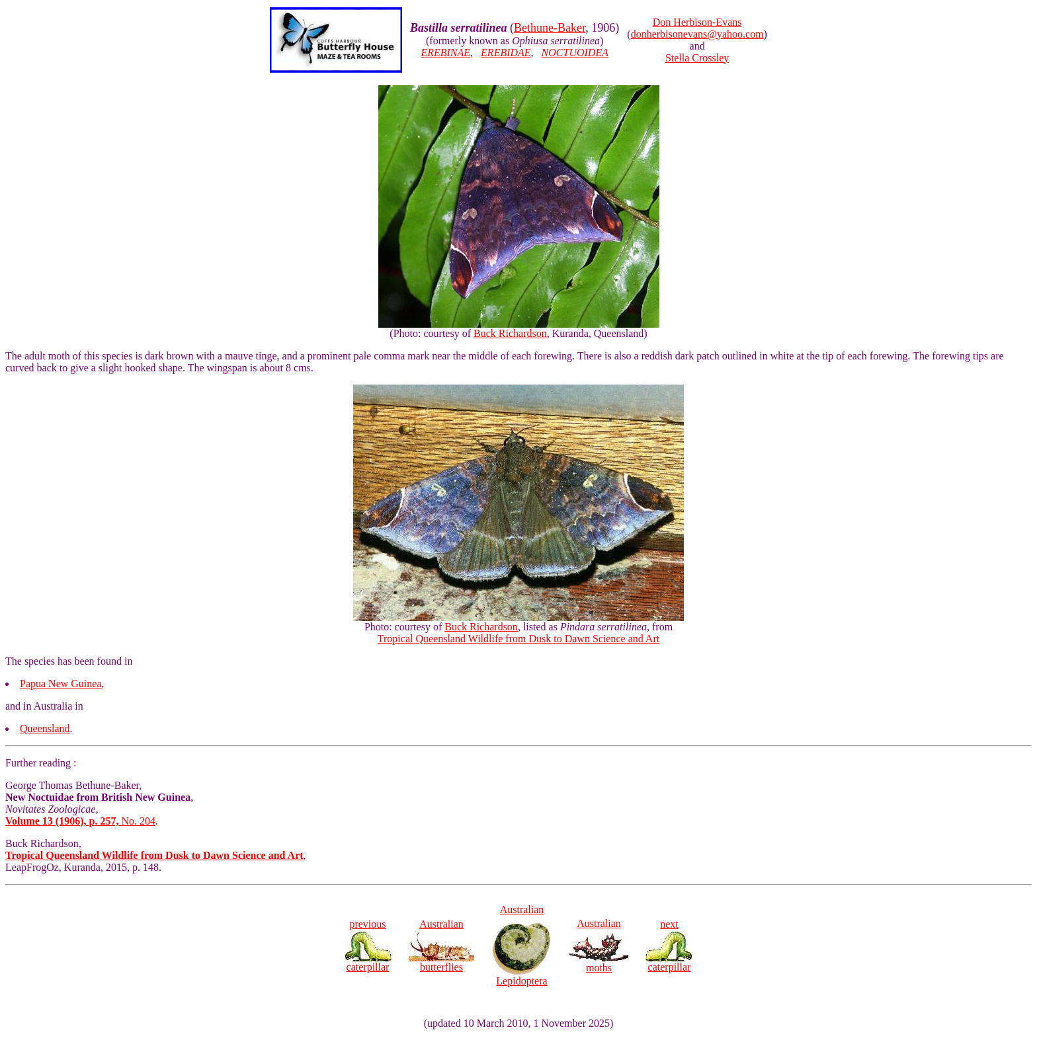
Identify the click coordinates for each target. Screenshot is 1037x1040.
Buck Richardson (510, 333)
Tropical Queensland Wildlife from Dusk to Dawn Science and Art (518, 638)
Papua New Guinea (61, 683)
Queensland (45, 728)
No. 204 (80, 821)
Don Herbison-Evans (697, 22)
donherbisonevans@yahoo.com (697, 34)
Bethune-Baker (549, 27)
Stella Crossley (697, 57)
